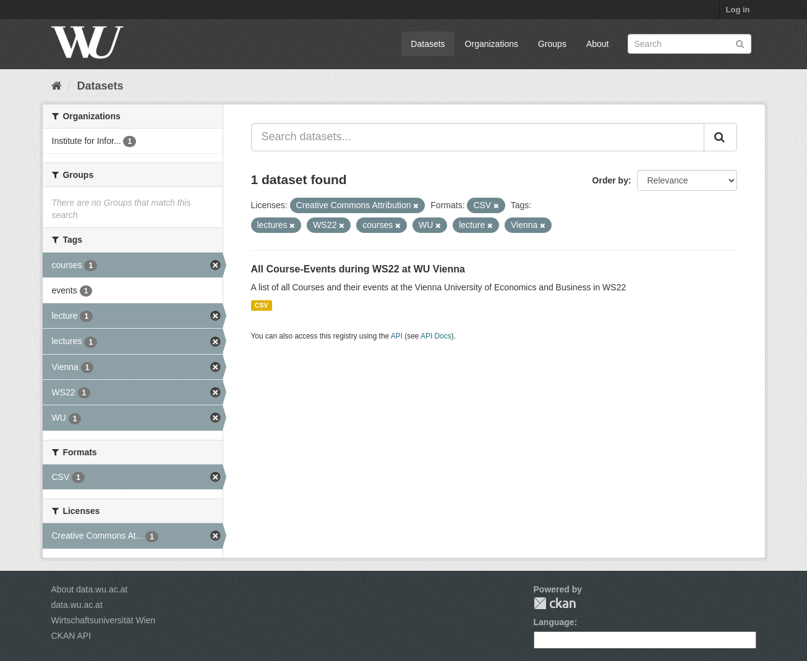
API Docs (436, 336)
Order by (610, 180)
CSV (261, 305)
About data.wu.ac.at (89, 589)
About (597, 44)
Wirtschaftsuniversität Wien (103, 620)
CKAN (555, 603)
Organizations (491, 44)
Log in (738, 9)
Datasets (428, 44)
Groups (552, 44)
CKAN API (71, 636)
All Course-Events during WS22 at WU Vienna (358, 269)
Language (554, 622)
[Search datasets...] (477, 137)
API (397, 336)
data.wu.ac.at (77, 605)
